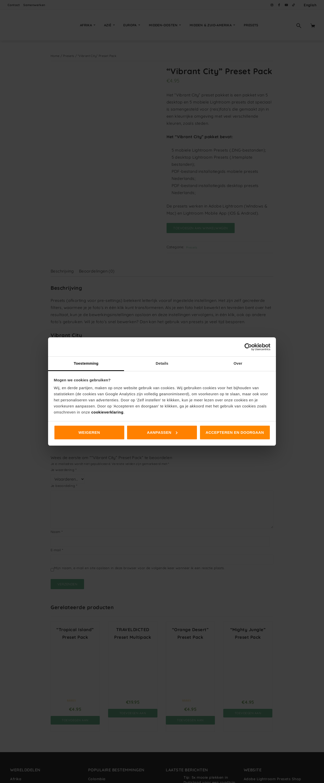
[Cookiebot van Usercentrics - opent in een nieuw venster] (248, 347)
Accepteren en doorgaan (235, 432)
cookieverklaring (107, 412)
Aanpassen (162, 432)
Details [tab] (162, 363)
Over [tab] (238, 363)
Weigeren (89, 432)
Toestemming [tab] (86, 363)
